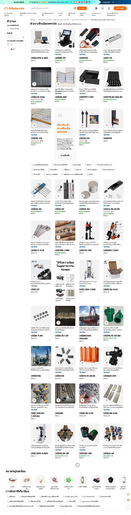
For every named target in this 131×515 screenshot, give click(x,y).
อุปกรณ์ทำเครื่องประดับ (79, 20)
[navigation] (17, 242)
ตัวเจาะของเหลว (91, 170)
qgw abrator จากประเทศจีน (89, 501)
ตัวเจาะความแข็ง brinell (104, 165)
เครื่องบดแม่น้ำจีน (34, 501)
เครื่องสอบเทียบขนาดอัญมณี (54, 501)
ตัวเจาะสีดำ (71, 501)
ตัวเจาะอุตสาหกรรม (65, 506)
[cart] (103, 8)
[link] (128, 494)
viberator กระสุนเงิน (51, 174)
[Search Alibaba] (51, 8)
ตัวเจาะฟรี (36, 174)
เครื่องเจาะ (66, 170)
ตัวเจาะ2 (77, 170)
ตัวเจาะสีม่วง (53, 170)
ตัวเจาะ (88, 165)
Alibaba (32, 20)
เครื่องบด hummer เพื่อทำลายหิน (72, 174)
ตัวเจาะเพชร (76, 165)
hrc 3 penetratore (88, 496)
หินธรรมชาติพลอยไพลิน (27, 496)
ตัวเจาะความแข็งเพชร (59, 165)
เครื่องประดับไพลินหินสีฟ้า (15, 501)
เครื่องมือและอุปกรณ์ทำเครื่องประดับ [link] (103, 20)
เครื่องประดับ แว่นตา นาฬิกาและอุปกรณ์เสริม (53, 20)
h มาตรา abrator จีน (70, 496)
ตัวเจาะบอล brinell (107, 170)
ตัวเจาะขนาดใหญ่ (38, 170)
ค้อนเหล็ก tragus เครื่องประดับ (49, 496)
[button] (74, 8)
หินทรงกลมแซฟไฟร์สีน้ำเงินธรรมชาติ (87, 506)
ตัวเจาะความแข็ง (105, 496)
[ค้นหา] (82, 8)
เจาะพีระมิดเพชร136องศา (40, 165)
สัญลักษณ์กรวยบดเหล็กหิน (45, 506)
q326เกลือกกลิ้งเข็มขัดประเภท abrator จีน (20, 506)
